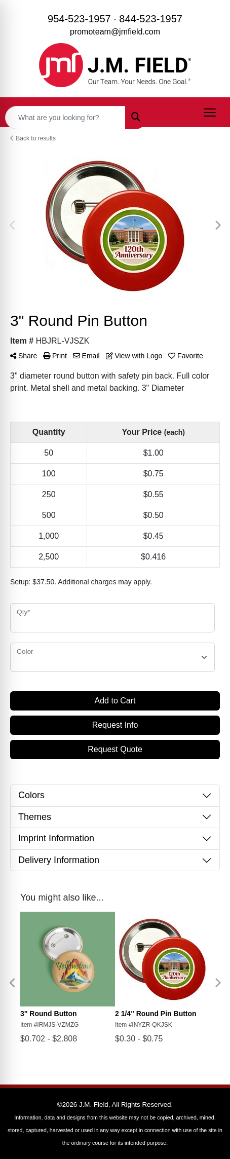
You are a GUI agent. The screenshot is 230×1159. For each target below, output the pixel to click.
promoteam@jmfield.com (115, 31)
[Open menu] (210, 112)
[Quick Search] (65, 117)
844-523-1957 (150, 18)
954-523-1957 (79, 18)
